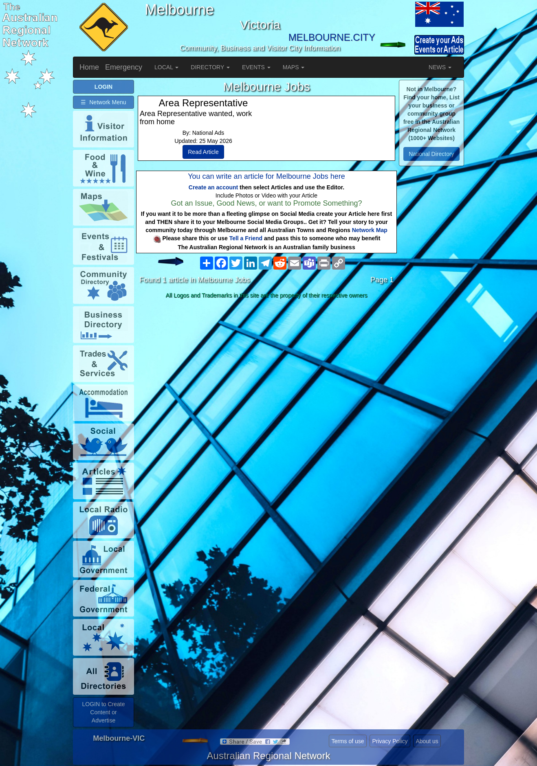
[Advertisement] (266, 366)
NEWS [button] (440, 67)
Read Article (203, 152)
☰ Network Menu (103, 102)
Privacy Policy (389, 741)
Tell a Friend (245, 238)
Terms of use (347, 741)
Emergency (123, 67)
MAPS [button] (294, 67)
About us (427, 741)
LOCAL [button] (166, 67)
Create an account (213, 187)
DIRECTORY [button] (210, 67)
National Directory (431, 154)
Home (89, 67)
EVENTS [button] (256, 67)
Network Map (369, 230)
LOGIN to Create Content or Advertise (103, 712)
